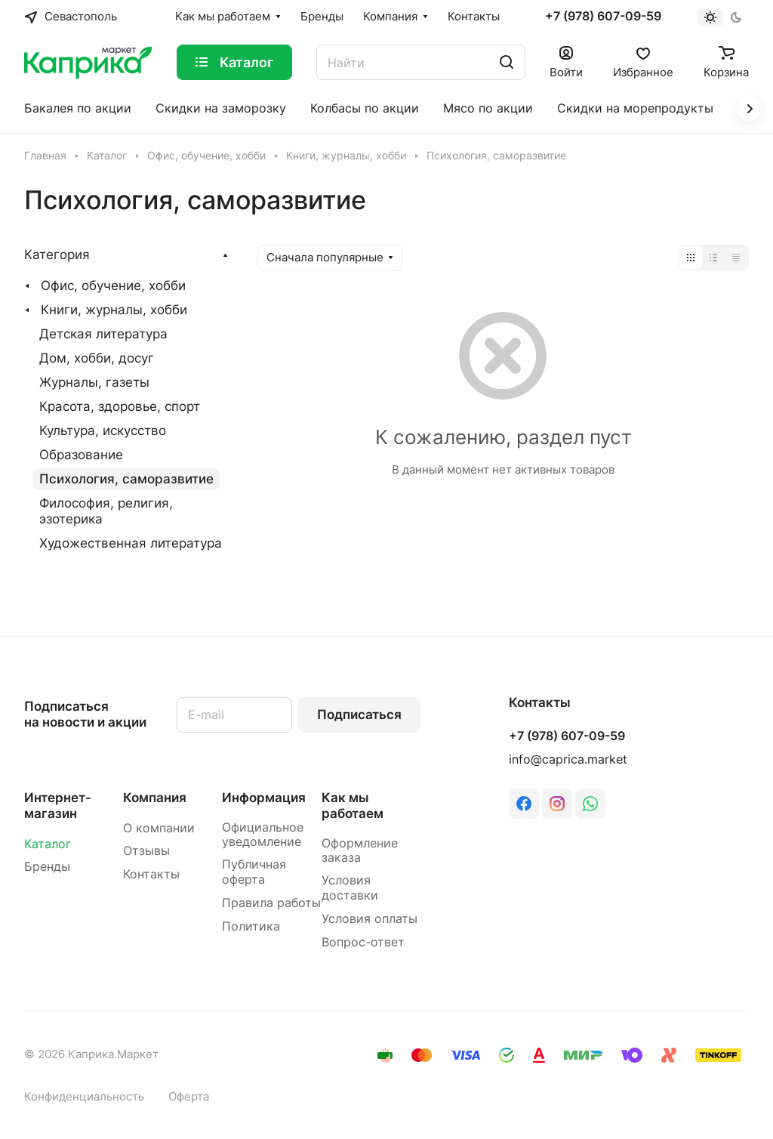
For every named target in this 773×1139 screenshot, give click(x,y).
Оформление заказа (360, 851)
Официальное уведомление (262, 835)
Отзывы (146, 851)
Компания (154, 797)
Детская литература (103, 333)
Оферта (188, 1097)
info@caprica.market (568, 759)
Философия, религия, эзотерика (106, 510)
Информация (264, 797)
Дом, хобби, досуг (96, 358)
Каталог (47, 844)
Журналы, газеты (94, 382)
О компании (159, 828)
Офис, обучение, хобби (113, 285)
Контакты (151, 874)
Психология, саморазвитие (126, 478)
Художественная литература (130, 543)
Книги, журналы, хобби (114, 309)
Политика (251, 926)
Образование (81, 454)
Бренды (47, 867)
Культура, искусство (102, 430)
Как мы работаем (352, 805)
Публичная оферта (254, 872)
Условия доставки (350, 888)
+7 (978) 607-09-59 (603, 16)
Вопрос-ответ (363, 942)
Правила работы (271, 903)
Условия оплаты (369, 919)
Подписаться (359, 714)
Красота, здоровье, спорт (119, 406)
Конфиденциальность (84, 1097)
